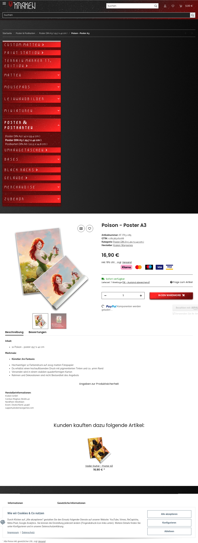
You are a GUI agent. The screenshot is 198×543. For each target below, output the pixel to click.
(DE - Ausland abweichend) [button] (136, 282)
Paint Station (22, 52)
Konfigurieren (169, 523)
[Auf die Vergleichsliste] (81, 228)
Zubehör (14, 199)
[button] (165, 6)
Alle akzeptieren (168, 514)
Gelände (14, 177)
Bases (11, 159)
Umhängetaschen (24, 150)
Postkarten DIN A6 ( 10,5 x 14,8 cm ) (26, 144)
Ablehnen (168, 531)
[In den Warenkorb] (7, 220)
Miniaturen (18, 110)
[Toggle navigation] (4, 2)
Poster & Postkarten (18, 125)
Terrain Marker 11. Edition (27, 63)
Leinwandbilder (24, 98)
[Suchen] (129, 6)
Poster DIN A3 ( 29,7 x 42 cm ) (128, 242)
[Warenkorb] (186, 6)
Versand (127, 262)
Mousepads (17, 87)
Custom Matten (23, 44)
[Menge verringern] (105, 295)
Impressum (13, 533)
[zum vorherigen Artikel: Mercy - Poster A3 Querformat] (185, 33)
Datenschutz (28, 533)
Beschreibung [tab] (14, 332)
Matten (12, 75)
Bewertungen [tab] (37, 332)
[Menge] (123, 295)
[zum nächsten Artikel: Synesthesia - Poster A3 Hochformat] (192, 33)
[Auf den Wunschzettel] (89, 228)
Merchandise (19, 187)
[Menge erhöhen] (140, 295)
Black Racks (20, 169)
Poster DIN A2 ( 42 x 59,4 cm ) (22, 136)
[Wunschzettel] (173, 6)
